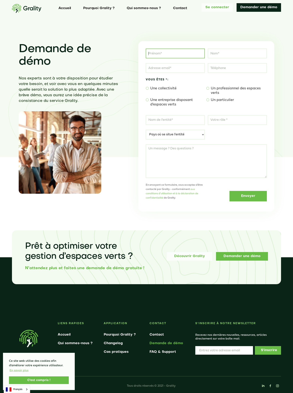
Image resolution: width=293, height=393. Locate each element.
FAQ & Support (162, 352)
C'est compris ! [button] (38, 380)
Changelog (113, 343)
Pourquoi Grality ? (99, 8)
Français (14, 389)
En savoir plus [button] (19, 370)
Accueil (64, 8)
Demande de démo (166, 343)
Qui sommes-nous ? (144, 8)
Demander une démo (258, 7)
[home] (26, 8)
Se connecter (217, 7)
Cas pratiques (116, 352)
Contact (180, 8)
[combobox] (17, 389)
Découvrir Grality (189, 256)
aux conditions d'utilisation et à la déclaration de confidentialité (172, 193)
